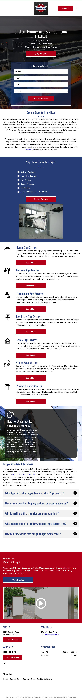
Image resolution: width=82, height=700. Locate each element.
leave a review (23, 449)
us (33, 149)
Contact (28, 149)
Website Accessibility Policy (68, 697)
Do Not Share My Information (24, 697)
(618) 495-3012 (9, 652)
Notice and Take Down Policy (52, 697)
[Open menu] (77, 8)
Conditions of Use (38, 697)
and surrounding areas (50, 634)
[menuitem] (6, 679)
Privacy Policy (10, 697)
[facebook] (5, 664)
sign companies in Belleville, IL (24, 474)
